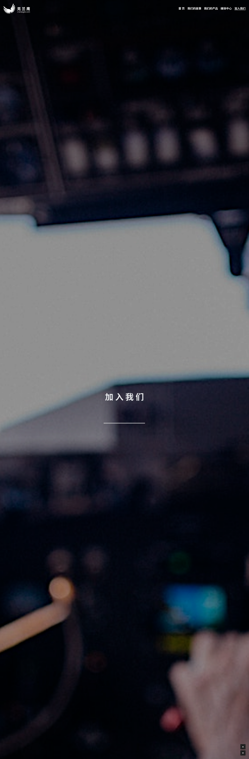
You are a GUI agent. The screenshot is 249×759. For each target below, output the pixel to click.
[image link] (16, 8)
